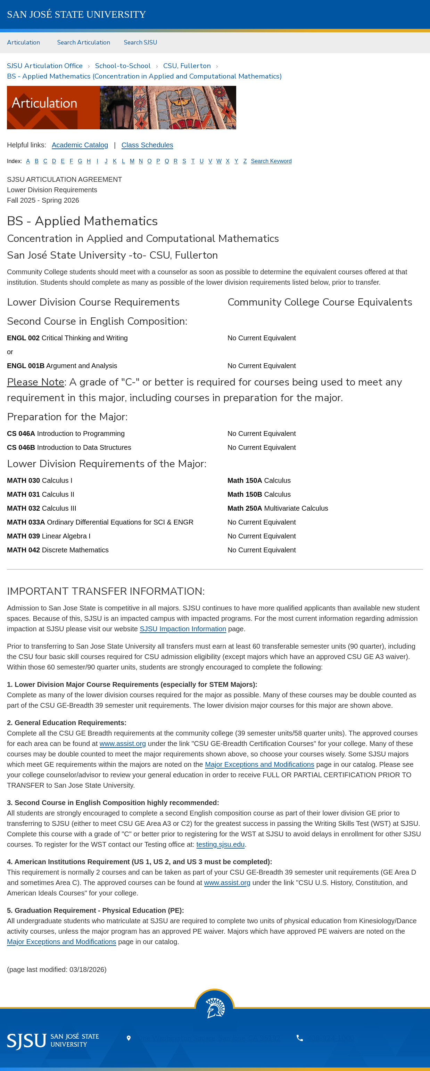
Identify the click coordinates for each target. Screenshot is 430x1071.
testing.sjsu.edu (220, 844)
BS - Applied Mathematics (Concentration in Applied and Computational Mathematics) (144, 76)
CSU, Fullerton (187, 66)
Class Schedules (147, 145)
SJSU (76, 14)
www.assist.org (123, 743)
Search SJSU (140, 42)
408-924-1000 (330, 1038)
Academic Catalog (80, 145)
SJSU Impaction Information (183, 629)
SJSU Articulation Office (45, 66)
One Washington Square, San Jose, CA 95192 (209, 1038)
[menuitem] (25, 42)
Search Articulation (83, 42)
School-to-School (123, 66)
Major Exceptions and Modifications (259, 764)
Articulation (23, 42)
